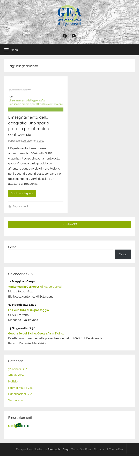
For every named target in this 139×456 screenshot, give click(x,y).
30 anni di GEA (17, 369)
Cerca (12, 247)
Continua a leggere (22, 193)
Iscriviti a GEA (69, 224)
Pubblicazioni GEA (20, 394)
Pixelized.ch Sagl (58, 449)
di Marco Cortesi (35, 286)
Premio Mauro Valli (20, 387)
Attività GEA (16, 375)
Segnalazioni (20, 206)
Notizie (13, 381)
